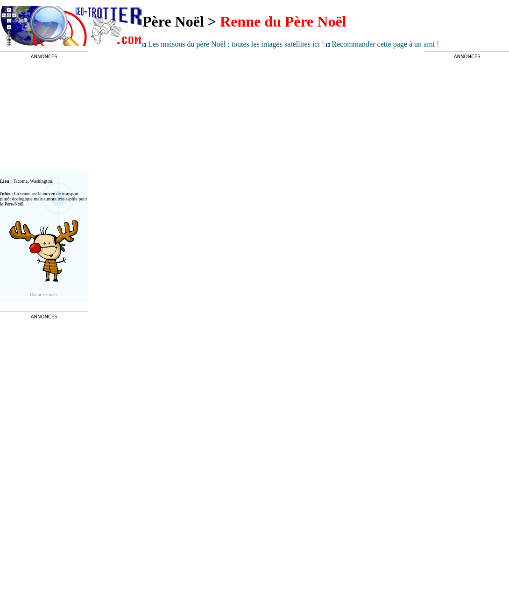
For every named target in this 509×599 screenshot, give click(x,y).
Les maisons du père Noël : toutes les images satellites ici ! (237, 44)
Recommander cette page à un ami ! (385, 44)
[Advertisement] (44, 115)
